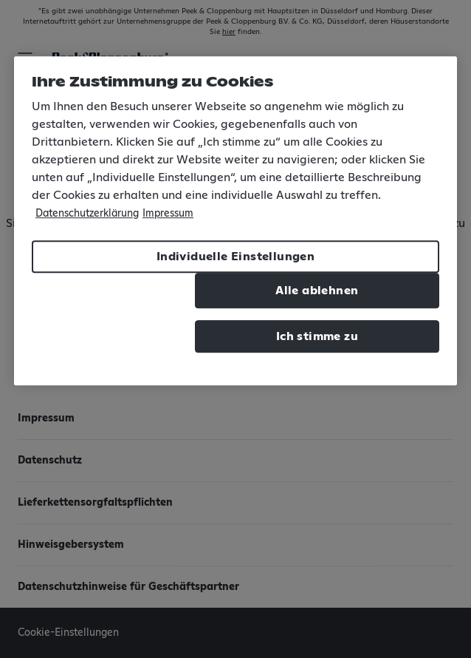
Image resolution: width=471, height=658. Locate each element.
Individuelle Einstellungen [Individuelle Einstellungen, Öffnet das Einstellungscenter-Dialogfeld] (235, 256)
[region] (235, 220)
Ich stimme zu (317, 336)
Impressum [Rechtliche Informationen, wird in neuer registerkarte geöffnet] (167, 213)
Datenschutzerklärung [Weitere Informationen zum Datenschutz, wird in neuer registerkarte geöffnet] (87, 213)
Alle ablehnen (316, 290)
